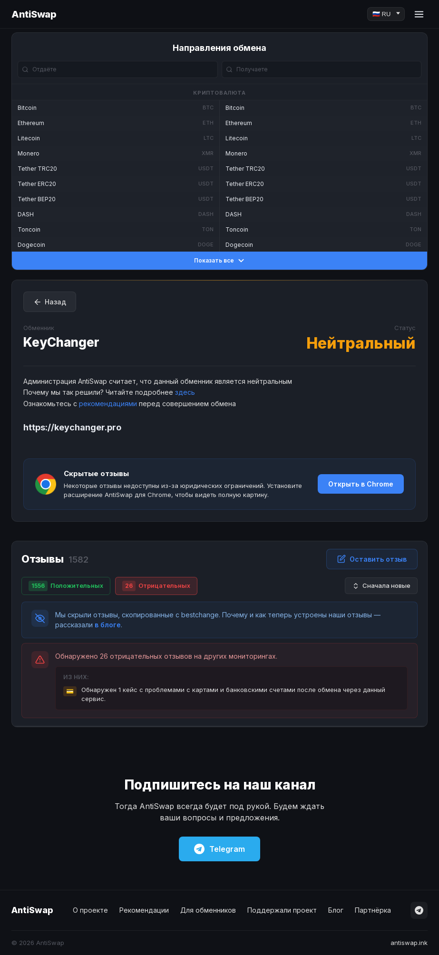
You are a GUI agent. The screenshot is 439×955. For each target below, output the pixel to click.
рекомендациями (108, 404)
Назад (49, 302)
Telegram (219, 849)
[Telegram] (419, 910)
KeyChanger (61, 342)
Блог (335, 910)
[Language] (386, 14)
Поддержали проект (282, 910)
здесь (185, 392)
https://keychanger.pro (72, 427)
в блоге (108, 625)
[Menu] (419, 14)
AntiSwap (33, 14)
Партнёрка (373, 910)
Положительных (66, 586)
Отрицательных (156, 586)
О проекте (90, 910)
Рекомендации (144, 910)
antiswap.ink (409, 942)
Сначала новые (381, 586)
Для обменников (208, 910)
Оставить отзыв (372, 559)
